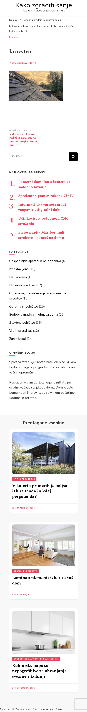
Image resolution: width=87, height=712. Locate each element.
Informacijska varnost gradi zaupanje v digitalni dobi (42, 207)
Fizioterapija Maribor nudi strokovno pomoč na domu (41, 235)
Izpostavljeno (19, 269)
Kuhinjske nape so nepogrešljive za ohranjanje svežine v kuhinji (39, 671)
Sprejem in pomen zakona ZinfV (46, 195)
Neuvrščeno (18, 277)
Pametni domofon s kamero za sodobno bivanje (44, 184)
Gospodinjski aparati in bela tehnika (35, 261)
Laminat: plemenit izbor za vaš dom (42, 580)
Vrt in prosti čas (20, 331)
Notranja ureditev (22, 285)
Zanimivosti (17, 339)
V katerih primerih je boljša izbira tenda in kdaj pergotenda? (39, 491)
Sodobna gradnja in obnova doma (42, 20)
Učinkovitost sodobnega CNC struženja (43, 221)
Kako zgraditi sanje (43, 5)
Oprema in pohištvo (23, 306)
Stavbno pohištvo (22, 322)
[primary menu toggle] (4, 8)
